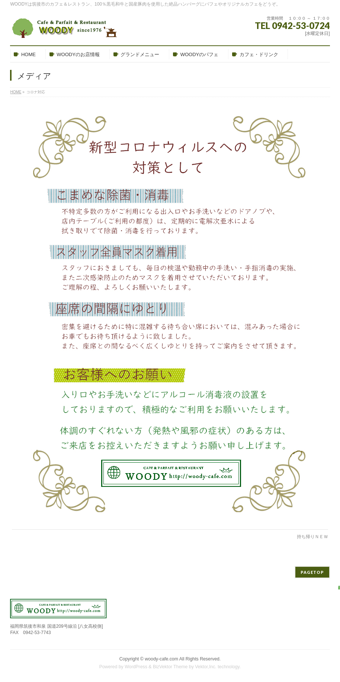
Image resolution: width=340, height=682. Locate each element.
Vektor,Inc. (205, 666)
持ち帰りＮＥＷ (312, 536)
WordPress (136, 666)
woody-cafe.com (161, 659)
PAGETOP (312, 572)
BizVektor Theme (170, 666)
